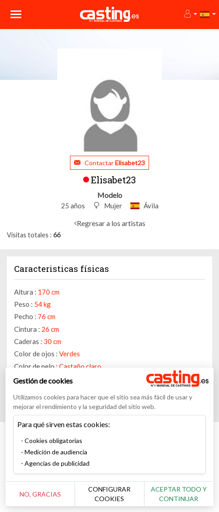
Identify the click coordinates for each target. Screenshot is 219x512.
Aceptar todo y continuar (179, 493)
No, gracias (40, 494)
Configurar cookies (109, 493)
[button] (190, 14)
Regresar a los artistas (111, 223)
